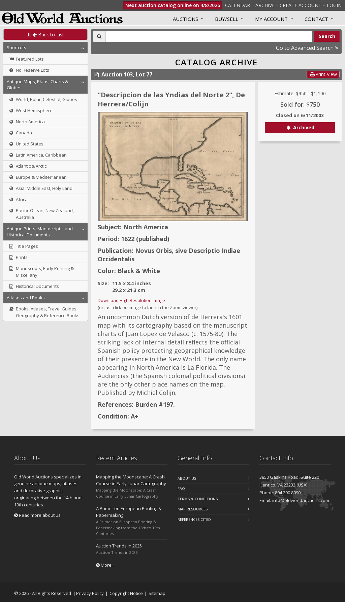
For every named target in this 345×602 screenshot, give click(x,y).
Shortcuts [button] (16, 47)
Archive (265, 5)
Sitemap (157, 593)
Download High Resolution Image (131, 300)
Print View (323, 74)
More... (105, 565)
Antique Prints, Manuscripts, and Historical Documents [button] (40, 232)
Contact (316, 18)
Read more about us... (39, 515)
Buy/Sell (226, 18)
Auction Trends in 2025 (119, 546)
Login (334, 5)
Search (327, 36)
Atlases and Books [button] (26, 298)
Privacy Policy (90, 593)
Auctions (185, 18)
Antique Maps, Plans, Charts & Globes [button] (37, 84)
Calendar (237, 5)
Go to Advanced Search (307, 48)
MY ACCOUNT (271, 18)
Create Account (300, 5)
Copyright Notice (126, 593)
